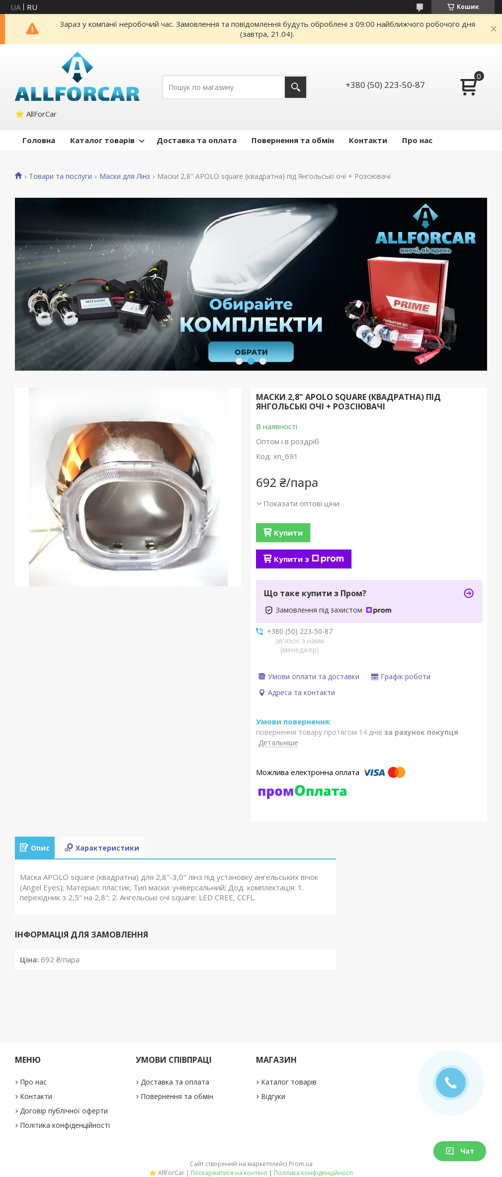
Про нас (417, 140)
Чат (459, 1151)
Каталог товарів (102, 140)
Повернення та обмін (292, 140)
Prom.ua (301, 1164)
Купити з (309, 559)
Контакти (368, 140)
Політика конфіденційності (65, 1125)
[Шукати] (295, 87)
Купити (288, 533)
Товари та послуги (60, 176)
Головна (38, 140)
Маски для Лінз (124, 176)
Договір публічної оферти (64, 1110)
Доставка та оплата (197, 140)
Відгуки (273, 1096)
